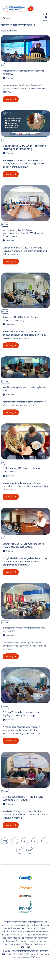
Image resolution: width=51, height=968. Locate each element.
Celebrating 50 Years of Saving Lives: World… (22, 470)
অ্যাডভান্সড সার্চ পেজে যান (9, 30)
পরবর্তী (30, 850)
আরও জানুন (10, 99)
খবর (3, 65)
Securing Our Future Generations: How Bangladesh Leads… (23, 545)
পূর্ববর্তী (4, 840)
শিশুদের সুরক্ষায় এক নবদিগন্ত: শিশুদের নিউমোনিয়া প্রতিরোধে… (23, 72)
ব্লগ (3, 140)
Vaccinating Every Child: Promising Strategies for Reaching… (24, 147)
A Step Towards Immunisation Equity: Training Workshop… (21, 714)
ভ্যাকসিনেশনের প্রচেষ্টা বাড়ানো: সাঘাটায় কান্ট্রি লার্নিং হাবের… (24, 389)
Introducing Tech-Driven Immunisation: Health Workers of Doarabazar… (23, 233)
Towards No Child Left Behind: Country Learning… (21, 318)
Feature (5, 224)
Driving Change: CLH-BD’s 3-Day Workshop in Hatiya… (23, 798)
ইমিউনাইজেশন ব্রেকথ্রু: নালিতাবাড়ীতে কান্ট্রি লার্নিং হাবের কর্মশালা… (24, 629)
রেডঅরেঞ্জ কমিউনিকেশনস (31, 957)
